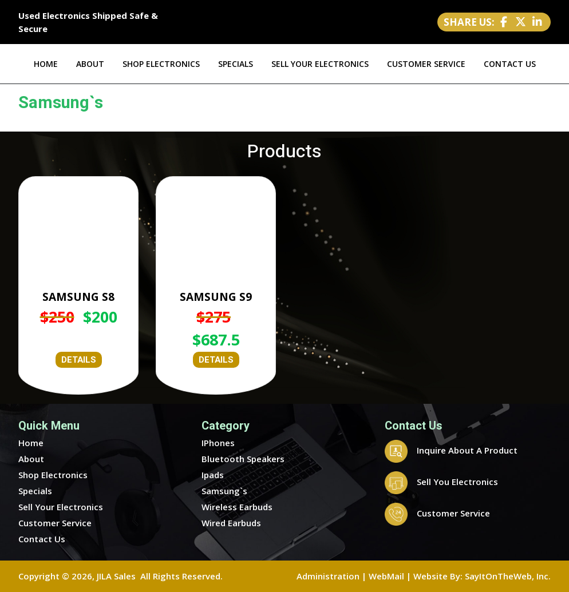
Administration (328, 576)
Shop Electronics (53, 474)
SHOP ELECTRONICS (161, 63)
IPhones (218, 442)
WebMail (386, 576)
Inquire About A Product (451, 450)
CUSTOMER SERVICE (426, 63)
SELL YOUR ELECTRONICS (320, 63)
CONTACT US (510, 63)
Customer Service (55, 523)
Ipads (212, 474)
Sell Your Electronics (60, 506)
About (31, 458)
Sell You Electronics (441, 481)
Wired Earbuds (231, 523)
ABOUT (90, 63)
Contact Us (41, 539)
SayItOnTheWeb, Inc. (508, 576)
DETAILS (78, 359)
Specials (35, 490)
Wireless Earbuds (236, 506)
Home (31, 442)
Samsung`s (224, 490)
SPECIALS (235, 63)
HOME (46, 63)
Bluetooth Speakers (242, 458)
